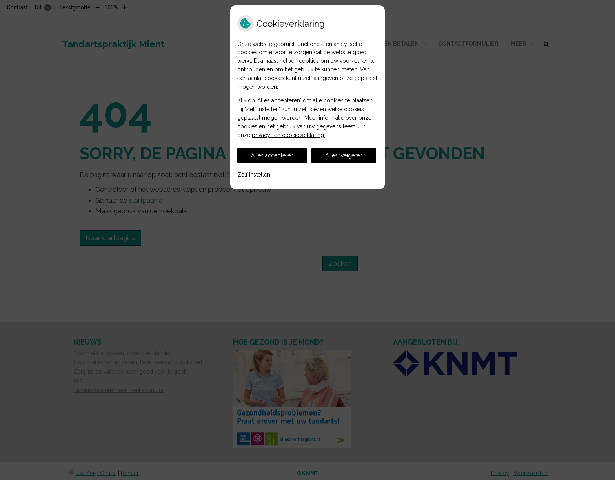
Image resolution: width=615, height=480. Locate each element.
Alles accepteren (272, 155)
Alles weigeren (344, 155)
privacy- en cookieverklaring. (288, 135)
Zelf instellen (253, 175)
